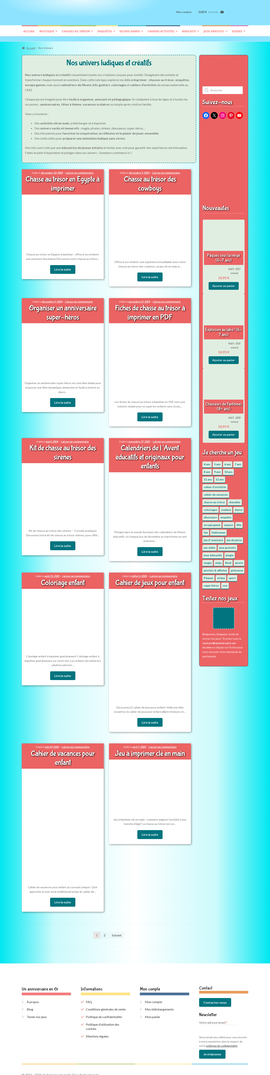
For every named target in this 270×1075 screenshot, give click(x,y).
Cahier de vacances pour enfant (63, 741)
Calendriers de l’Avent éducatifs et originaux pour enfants (150, 445)
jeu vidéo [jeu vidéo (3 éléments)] (209, 545)
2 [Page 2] (104, 913)
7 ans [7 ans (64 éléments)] (238, 462)
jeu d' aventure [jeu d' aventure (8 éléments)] (213, 538)
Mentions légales (97, 1014)
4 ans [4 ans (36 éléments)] (207, 462)
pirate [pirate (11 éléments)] (239, 560)
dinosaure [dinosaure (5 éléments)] (210, 515)
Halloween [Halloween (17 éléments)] (218, 530)
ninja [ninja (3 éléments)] (218, 560)
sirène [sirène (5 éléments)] (221, 576)
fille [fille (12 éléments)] (239, 523)
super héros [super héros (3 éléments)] (211, 583)
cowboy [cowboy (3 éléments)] (226, 507)
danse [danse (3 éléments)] (238, 507)
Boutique (46, 34)
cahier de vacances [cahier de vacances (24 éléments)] (216, 492)
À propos (33, 980)
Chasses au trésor (76, 34)
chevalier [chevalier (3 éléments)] (234, 500)
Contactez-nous (215, 980)
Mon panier (152, 994)
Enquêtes (105, 34)
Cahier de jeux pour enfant (150, 570)
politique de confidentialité (221, 1023)
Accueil (29, 34)
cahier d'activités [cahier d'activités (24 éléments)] (215, 485)
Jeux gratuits (214, 34)
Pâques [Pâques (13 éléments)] (208, 576)
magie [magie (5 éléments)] (208, 560)
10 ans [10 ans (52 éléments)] (228, 470)
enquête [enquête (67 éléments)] (225, 515)
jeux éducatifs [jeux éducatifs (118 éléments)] (213, 553)
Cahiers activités (161, 34)
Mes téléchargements (159, 987)
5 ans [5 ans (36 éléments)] (217, 462)
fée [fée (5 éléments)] (206, 530)
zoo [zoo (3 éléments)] (225, 583)
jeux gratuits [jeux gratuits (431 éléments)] (227, 545)
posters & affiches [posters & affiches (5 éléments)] (215, 568)
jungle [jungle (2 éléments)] (229, 553)
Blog (30, 987)
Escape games (129, 34)
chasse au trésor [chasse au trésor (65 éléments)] (214, 500)
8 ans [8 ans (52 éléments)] (207, 470)
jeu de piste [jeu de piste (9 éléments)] (234, 538)
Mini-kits (189, 34)
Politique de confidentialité (104, 994)
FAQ (89, 980)
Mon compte (184, 15)
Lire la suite (62, 266)
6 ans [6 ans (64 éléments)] (227, 462)
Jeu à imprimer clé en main (150, 741)
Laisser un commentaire (79, 170)
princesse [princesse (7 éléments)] (237, 568)
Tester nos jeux (37, 994)
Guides (237, 34)
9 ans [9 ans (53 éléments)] (217, 470)
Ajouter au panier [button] (223, 284)
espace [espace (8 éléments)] (228, 523)
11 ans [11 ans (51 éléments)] (208, 477)
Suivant (117, 913)
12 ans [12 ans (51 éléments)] (220, 477)
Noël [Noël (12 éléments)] (228, 560)
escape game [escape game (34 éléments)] (212, 523)
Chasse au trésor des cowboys (150, 177)
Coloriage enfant (63, 570)
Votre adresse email (213, 1000)
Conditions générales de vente (106, 987)
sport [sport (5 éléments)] (232, 576)
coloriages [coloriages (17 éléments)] (210, 507)
